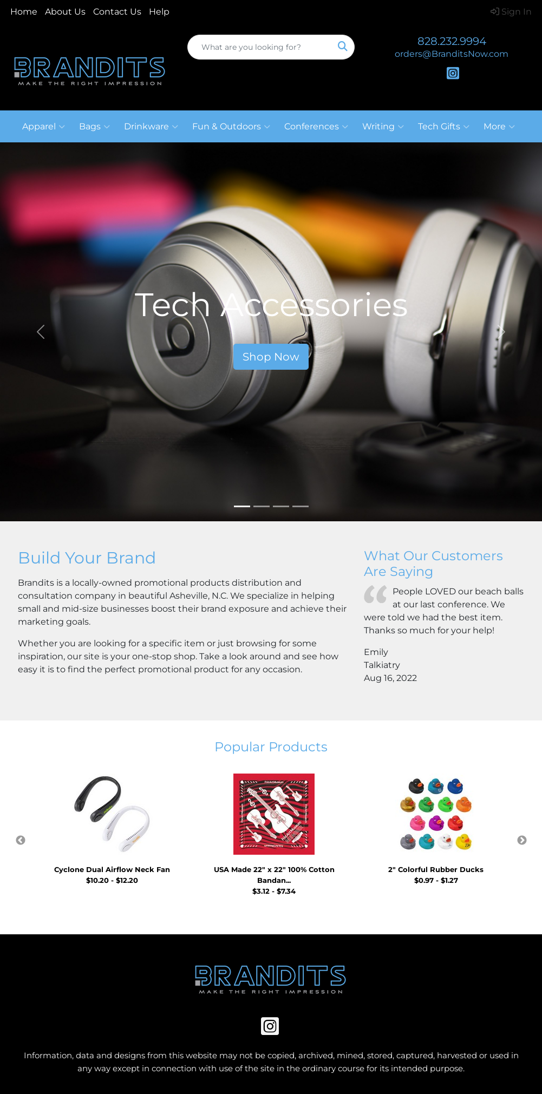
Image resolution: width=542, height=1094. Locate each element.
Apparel (43, 126)
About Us (65, 11)
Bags (94, 126)
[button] (40, 331)
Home (23, 11)
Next (522, 840)
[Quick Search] (259, 47)
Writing (383, 126)
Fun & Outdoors (231, 126)
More (499, 126)
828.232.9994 (451, 41)
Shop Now (271, 356)
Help (159, 11)
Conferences (316, 126)
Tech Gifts (443, 126)
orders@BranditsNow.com (451, 54)
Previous (20, 840)
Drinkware (151, 126)
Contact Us (117, 11)
